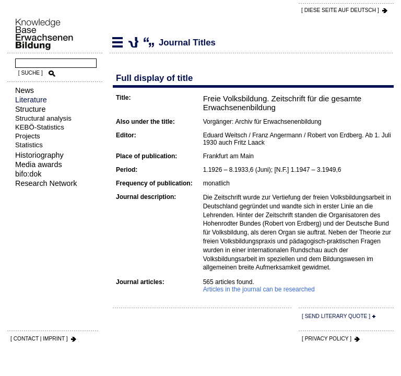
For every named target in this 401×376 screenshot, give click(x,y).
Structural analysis (43, 118)
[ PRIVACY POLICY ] (326, 339)
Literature (31, 100)
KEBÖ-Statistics (39, 127)
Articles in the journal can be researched (259, 289)
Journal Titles (133, 42)
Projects (27, 136)
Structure (30, 109)
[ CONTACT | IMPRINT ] (39, 339)
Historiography (39, 155)
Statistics (29, 145)
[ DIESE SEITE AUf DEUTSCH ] (340, 10)
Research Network (46, 183)
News (24, 90)
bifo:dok (28, 174)
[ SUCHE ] (30, 73)
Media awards (38, 164)
